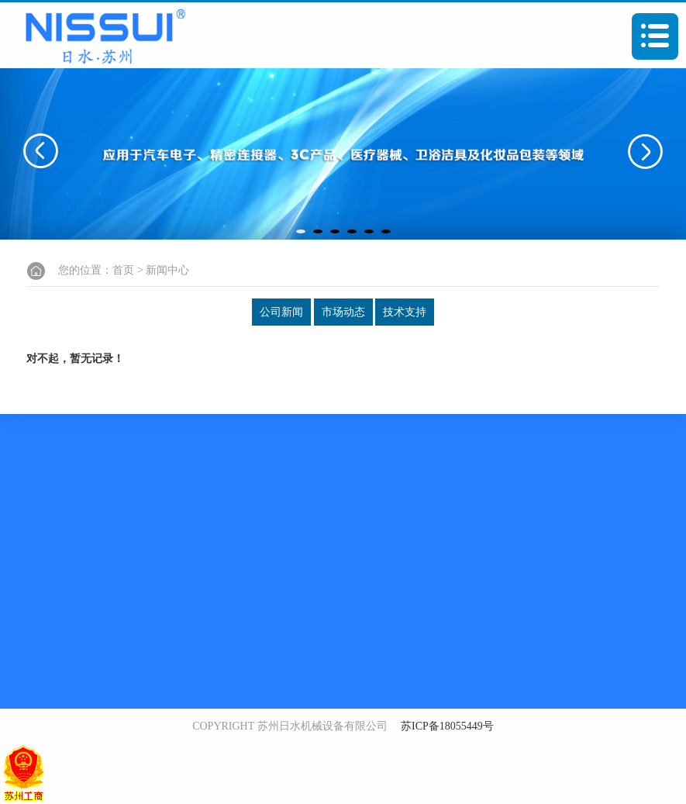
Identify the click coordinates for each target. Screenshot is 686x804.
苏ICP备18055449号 (447, 726)
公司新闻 (281, 312)
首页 (123, 270)
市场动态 (343, 312)
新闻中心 (167, 270)
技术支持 (404, 312)
